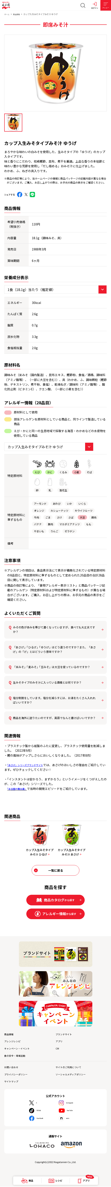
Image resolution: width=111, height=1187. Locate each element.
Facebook (43, 1119)
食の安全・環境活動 (16, 1056)
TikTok (41, 1111)
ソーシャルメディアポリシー (73, 1075)
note (69, 1119)
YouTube (73, 1111)
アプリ (60, 1042)
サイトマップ (12, 1082)
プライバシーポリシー (18, 1075)
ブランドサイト (65, 1035)
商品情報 (18, 14)
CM (57, 1049)
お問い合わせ (12, 1068)
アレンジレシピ (14, 1042)
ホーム (7, 14)
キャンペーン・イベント (19, 1049)
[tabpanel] (55, 73)
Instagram (73, 1103)
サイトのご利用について (71, 1068)
